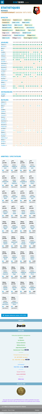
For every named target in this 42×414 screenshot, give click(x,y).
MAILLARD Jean (32, 167)
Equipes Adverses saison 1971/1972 (15, 315)
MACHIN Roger (5, 227)
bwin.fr (21, 320)
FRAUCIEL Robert (32, 182)
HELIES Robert (23, 212)
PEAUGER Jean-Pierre (23, 167)
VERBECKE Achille (14, 167)
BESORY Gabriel (5, 243)
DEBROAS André (14, 258)
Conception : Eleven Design (8, 410)
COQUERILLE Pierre (23, 182)
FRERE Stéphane (14, 182)
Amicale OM (21, 384)
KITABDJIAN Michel (14, 227)
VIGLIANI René (5, 197)
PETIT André (14, 212)
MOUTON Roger (14, 273)
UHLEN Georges (23, 243)
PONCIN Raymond (23, 197)
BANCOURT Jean (5, 167)
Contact (37, 410)
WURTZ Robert (32, 258)
